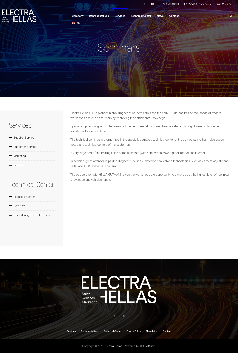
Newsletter (227, 4)
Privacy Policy (133, 331)
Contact (174, 15)
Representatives (99, 15)
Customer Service (24, 147)
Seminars (19, 165)
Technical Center (141, 15)
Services (120, 15)
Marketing (19, 156)
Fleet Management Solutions (31, 215)
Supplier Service (23, 137)
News (160, 15)
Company (78, 15)
